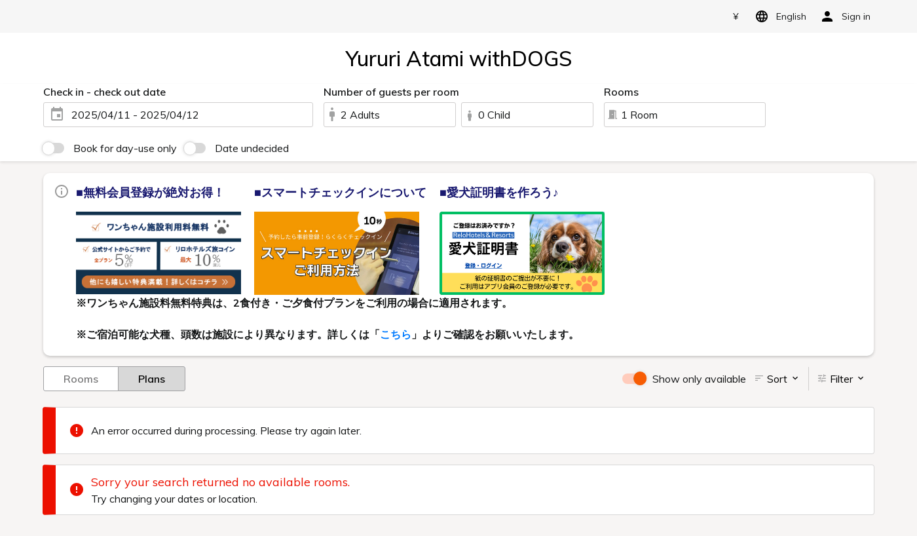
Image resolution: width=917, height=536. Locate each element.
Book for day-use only (125, 148)
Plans (151, 378)
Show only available (699, 378)
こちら (395, 334)
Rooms (81, 378)
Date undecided (252, 148)
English (778, 16)
